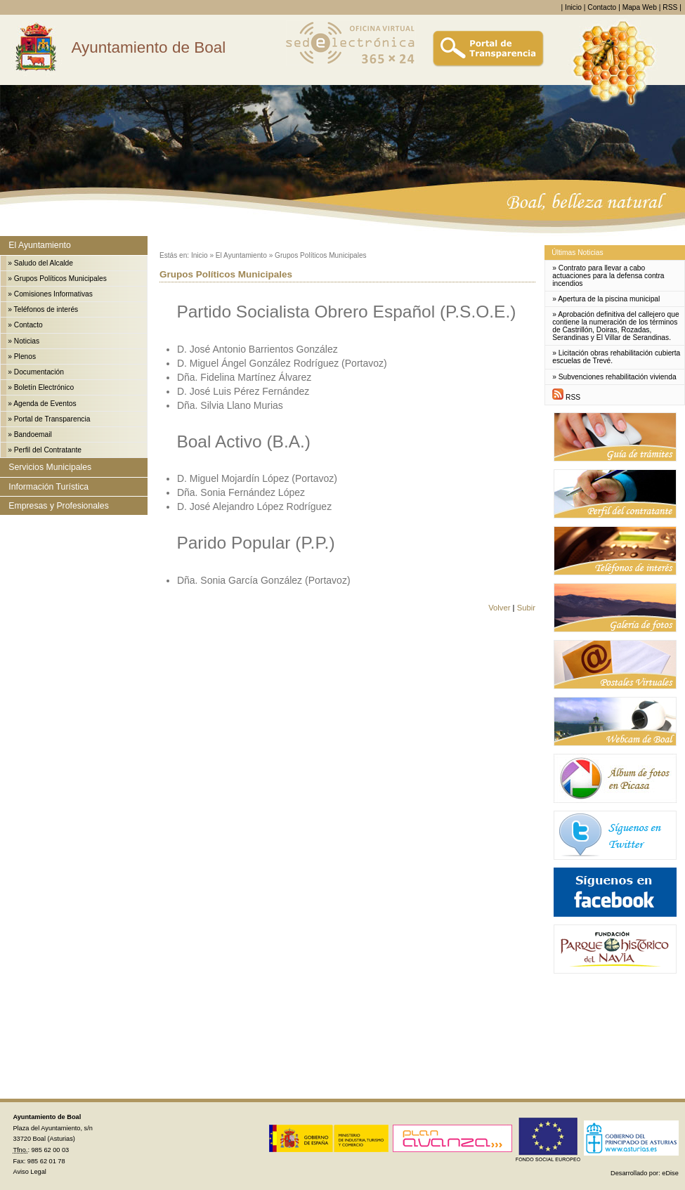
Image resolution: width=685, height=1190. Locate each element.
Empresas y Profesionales (58, 506)
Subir (526, 607)
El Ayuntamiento (39, 245)
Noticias (26, 341)
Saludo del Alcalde (43, 263)
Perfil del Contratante (47, 450)
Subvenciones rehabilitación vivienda (618, 377)
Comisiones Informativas (53, 294)
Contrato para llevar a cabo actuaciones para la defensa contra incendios (608, 275)
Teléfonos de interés (46, 309)
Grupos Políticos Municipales (60, 278)
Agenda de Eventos (44, 403)
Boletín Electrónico (44, 387)
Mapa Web (639, 7)
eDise (670, 1173)
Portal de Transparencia (52, 419)
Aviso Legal (29, 1171)
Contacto (601, 7)
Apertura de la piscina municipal (609, 299)
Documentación (39, 372)
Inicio (573, 7)
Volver (499, 607)
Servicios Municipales (49, 467)
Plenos (25, 356)
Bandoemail (33, 434)
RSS (670, 7)
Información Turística (48, 487)
